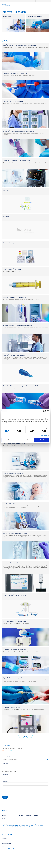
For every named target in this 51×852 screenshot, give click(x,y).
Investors (39, 1)
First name (5, 774)
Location (47, 1)
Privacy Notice (4, 841)
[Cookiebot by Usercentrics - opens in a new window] (43, 411)
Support (36, 815)
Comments (6, 763)
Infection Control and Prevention (34, 16)
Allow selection (25, 439)
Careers (24, 1)
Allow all (42, 439)
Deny (9, 439)
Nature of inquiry (6, 756)
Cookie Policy (4, 846)
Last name (5, 781)
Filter (5, 40)
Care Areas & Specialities (24, 815)
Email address (6, 788)
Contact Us (31, 1)
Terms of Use (4, 838)
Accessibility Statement (6, 843)
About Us (4, 819)
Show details (44, 435)
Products (4, 815)
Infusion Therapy (7, 16)
